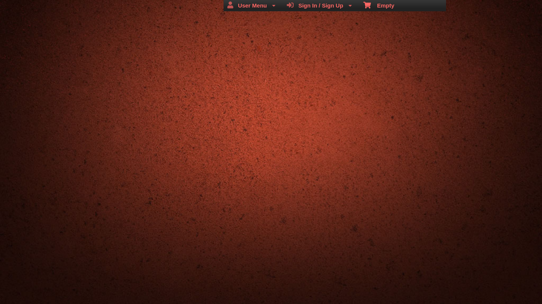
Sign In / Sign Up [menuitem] (319, 5)
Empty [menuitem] (378, 5)
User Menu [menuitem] (251, 5)
